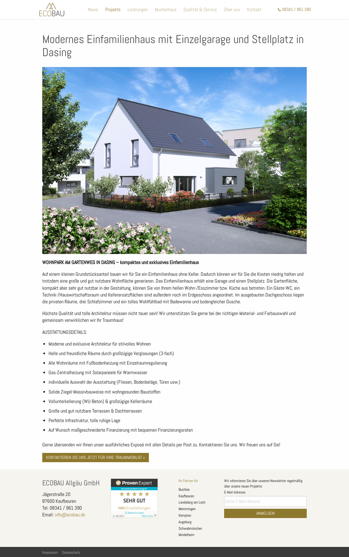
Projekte (113, 9)
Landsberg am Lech (192, 502)
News (93, 9)
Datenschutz (71, 552)
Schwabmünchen (190, 528)
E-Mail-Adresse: (235, 492)
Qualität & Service (200, 9)
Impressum (50, 552)
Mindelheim (186, 534)
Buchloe (184, 489)
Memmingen (187, 508)
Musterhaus (165, 9)
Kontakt (254, 9)
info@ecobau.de (70, 514)
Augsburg (185, 521)
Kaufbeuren (186, 496)
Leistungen (138, 9)
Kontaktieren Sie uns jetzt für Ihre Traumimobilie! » (95, 457)
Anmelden (265, 513)
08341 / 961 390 (296, 9)
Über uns (232, 9)
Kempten (185, 515)
